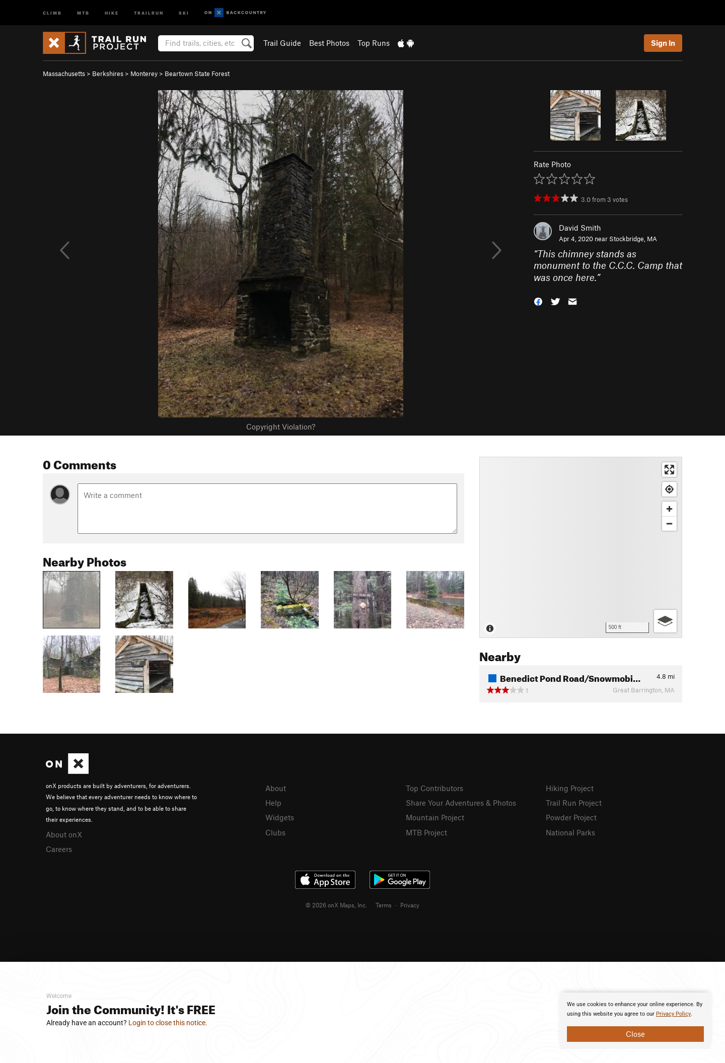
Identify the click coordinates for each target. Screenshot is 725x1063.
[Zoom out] (669, 523)
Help (273, 802)
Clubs (275, 832)
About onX (64, 834)
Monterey (144, 73)
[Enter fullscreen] (669, 469)
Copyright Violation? (280, 426)
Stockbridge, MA (633, 239)
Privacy (409, 904)
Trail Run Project (574, 802)
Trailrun (149, 12)
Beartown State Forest (197, 73)
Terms (384, 904)
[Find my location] (669, 489)
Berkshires (107, 73)
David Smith (580, 227)
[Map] (581, 547)
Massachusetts (64, 73)
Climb (52, 12)
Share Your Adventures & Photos (461, 802)
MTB (83, 12)
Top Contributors (434, 788)
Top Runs (373, 42)
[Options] (665, 621)
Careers (59, 849)
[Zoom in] (669, 509)
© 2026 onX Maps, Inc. (336, 904)
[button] (538, 301)
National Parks (570, 832)
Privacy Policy (673, 1014)
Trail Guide (282, 42)
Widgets (279, 817)
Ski (184, 12)
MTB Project (426, 832)
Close (635, 1033)
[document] (635, 1021)
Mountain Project (435, 817)
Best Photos (329, 42)
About (275, 788)
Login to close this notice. (167, 1023)
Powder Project (571, 817)
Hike (112, 12)
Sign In (663, 42)
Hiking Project (570, 788)
